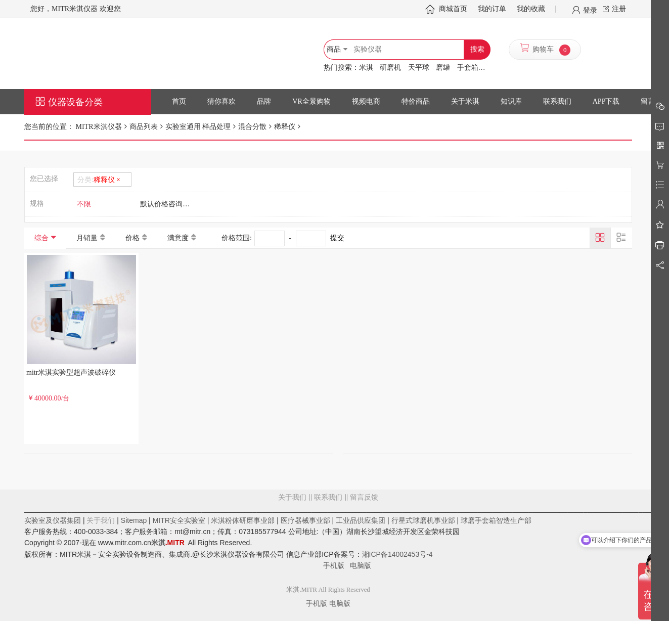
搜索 (477, 49)
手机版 (336, 565)
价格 (132, 238)
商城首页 (453, 9)
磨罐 (443, 67)
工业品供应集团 (360, 520)
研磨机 (390, 67)
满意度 (178, 238)
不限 (84, 204)
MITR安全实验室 (179, 520)
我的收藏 (531, 9)
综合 (41, 238)
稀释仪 (284, 126)
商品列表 (143, 126)
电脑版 (360, 565)
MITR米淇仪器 (98, 126)
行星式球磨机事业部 (423, 520)
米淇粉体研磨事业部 (243, 520)
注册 (619, 9)
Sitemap (134, 520)
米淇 (366, 67)
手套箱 (467, 67)
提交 (337, 238)
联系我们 (328, 497)
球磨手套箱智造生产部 (496, 520)
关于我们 (292, 497)
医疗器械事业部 (305, 520)
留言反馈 (328, 538)
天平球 (418, 67)
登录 (590, 10)
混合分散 (252, 126)
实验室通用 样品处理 (198, 126)
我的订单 (492, 9)
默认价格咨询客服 (168, 204)
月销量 (87, 238)
